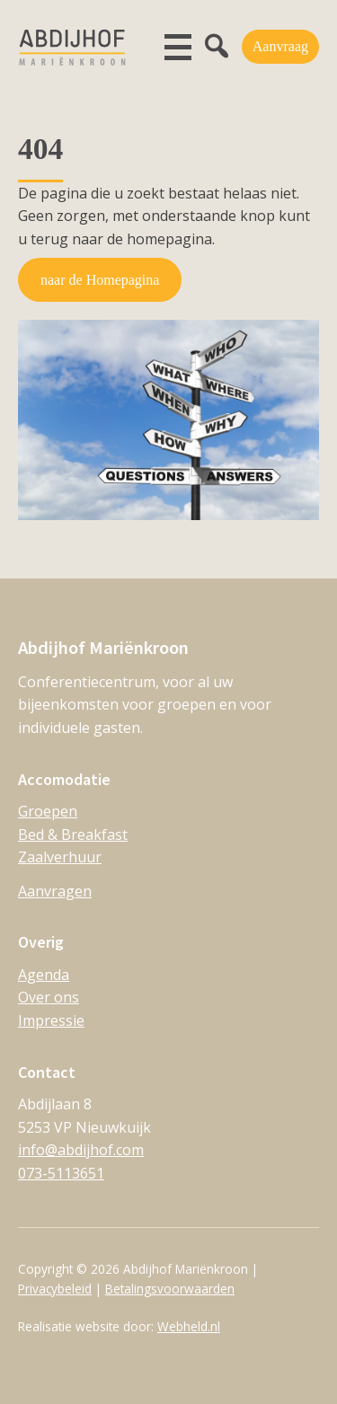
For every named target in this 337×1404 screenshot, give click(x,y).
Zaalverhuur (60, 857)
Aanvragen (55, 891)
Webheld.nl (188, 1326)
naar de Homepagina (99, 279)
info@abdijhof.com (81, 1150)
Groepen (47, 811)
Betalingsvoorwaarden (170, 1288)
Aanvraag (280, 46)
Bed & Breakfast (73, 834)
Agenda (43, 975)
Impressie (51, 1020)
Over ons (48, 997)
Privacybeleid (55, 1288)
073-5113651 (61, 1173)
